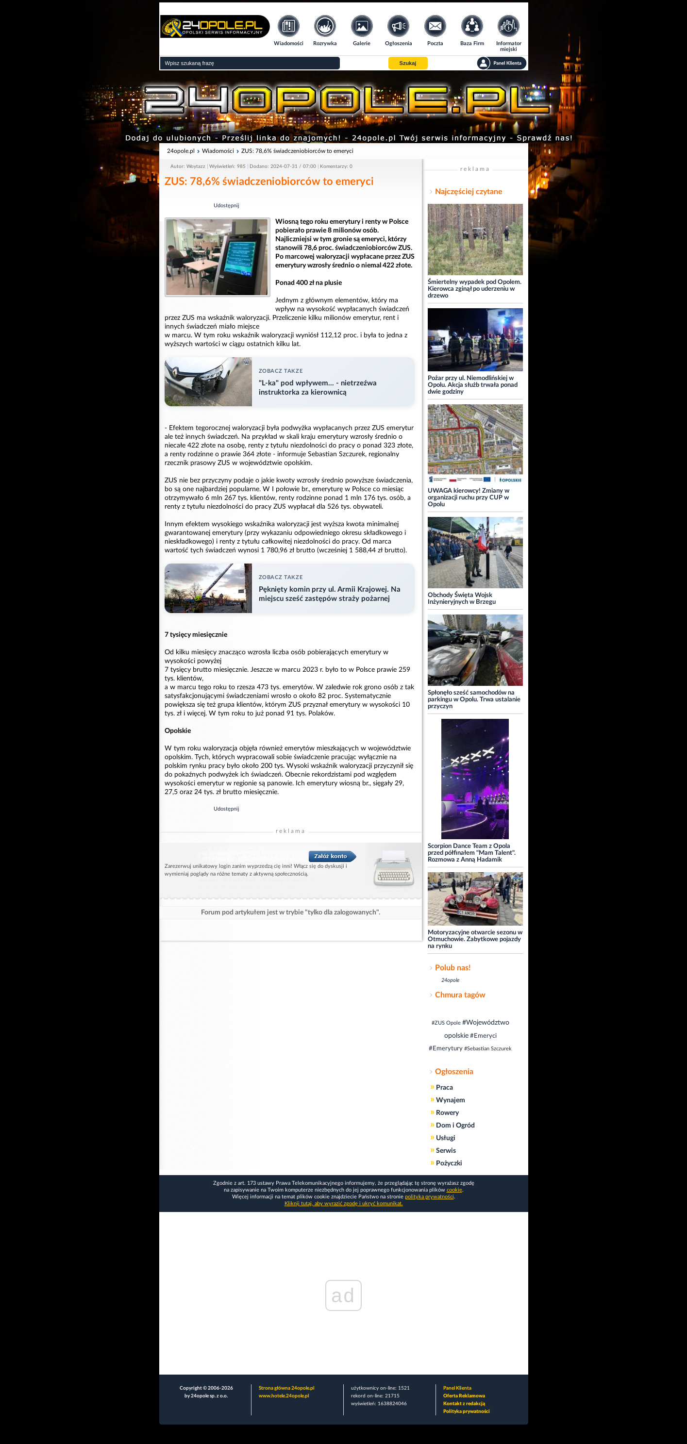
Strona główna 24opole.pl (286, 1388)
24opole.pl (181, 151)
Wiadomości (218, 151)
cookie (454, 1190)
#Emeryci (483, 1036)
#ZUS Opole (446, 1023)
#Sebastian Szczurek (488, 1048)
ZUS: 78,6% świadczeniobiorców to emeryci (297, 151)
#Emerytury (446, 1049)
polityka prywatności (429, 1196)
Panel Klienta (457, 1388)
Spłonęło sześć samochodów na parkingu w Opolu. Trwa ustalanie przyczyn (474, 700)
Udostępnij (226, 205)
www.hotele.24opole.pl (284, 1396)
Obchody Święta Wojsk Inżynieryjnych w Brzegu (462, 598)
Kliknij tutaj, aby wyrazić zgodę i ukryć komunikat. (344, 1203)
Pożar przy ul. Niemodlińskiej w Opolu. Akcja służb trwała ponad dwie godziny (473, 385)
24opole (450, 980)
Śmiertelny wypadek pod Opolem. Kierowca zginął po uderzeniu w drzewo (474, 289)
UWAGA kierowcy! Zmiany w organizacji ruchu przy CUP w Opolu (468, 498)
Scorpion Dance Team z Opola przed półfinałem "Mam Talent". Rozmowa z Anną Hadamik (472, 853)
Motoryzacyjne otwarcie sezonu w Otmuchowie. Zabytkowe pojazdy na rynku (475, 939)
